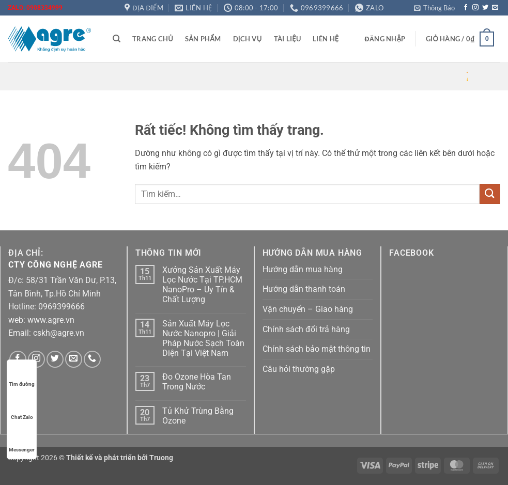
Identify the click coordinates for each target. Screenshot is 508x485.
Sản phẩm (203, 39)
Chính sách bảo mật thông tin (317, 349)
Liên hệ (325, 39)
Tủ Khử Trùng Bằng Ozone (198, 416)
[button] (434, 7)
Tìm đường (22, 374)
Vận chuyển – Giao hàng (308, 309)
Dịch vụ (247, 39)
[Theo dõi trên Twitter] (485, 7)
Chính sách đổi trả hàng (306, 329)
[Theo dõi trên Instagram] (475, 7)
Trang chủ (152, 39)
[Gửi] (490, 194)
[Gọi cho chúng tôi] (92, 359)
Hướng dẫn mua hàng (303, 269)
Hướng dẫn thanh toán (304, 289)
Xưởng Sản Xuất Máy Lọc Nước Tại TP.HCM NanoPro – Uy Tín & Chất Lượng (202, 285)
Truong (161, 457)
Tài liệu (287, 39)
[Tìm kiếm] (116, 38)
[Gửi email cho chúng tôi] (495, 7)
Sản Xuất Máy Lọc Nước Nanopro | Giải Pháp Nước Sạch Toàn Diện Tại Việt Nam (203, 338)
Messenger (22, 439)
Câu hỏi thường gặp (299, 369)
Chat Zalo (22, 407)
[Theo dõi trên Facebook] (466, 7)
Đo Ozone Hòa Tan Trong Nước (196, 382)
